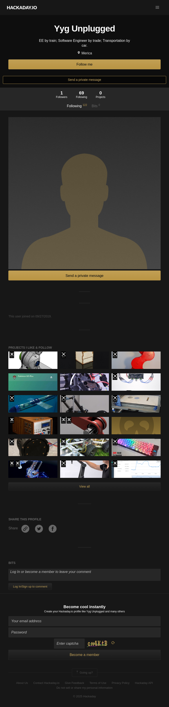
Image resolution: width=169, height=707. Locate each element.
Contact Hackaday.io (46, 683)
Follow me (85, 64)
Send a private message (84, 79)
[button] (157, 7)
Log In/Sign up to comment (30, 586)
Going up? (84, 672)
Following (77, 105)
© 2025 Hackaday (84, 696)
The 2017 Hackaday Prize (63, 355)
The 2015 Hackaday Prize (11, 355)
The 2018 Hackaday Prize (63, 398)
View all (84, 486)
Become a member (84, 655)
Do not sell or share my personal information (84, 687)
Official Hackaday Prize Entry (69, 420)
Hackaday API (144, 683)
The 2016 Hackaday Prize (115, 355)
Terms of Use (98, 683)
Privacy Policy (121, 683)
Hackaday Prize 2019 (11, 442)
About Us (22, 683)
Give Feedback (74, 683)
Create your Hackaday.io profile (62, 611)
